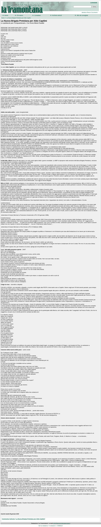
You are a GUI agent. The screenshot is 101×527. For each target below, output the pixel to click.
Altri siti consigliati (82, 15)
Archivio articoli (57, 15)
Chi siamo (20, 15)
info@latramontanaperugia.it (61, 523)
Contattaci (37, 15)
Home (6, 15)
